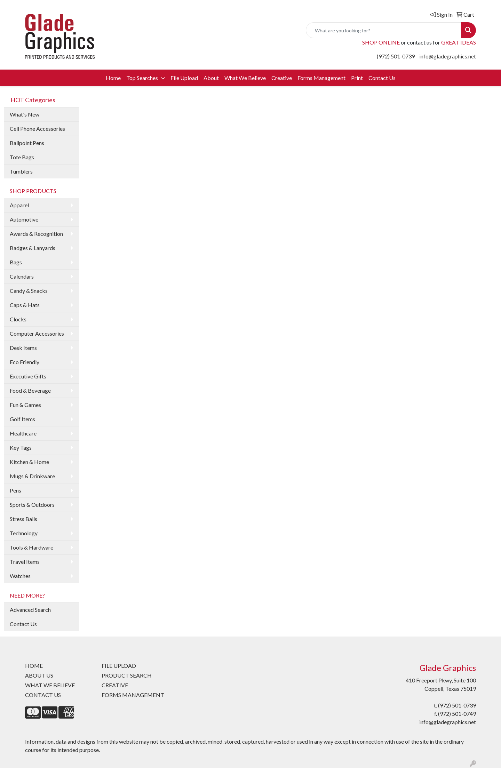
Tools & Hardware (31, 547)
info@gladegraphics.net (447, 56)
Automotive (24, 219)
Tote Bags (22, 157)
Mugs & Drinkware (32, 476)
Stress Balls (23, 518)
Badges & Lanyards (32, 248)
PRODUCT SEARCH (127, 675)
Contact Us (382, 77)
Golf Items (22, 419)
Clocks (18, 319)
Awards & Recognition (36, 233)
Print (357, 77)
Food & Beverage (30, 390)
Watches (20, 576)
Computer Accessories (37, 333)
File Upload (184, 77)
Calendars (22, 276)
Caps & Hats (25, 305)
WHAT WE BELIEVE (50, 685)
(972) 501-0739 (396, 56)
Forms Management (321, 77)
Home (113, 77)
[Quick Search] (383, 30)
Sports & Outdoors (32, 504)
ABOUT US (39, 675)
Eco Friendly (24, 362)
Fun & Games (25, 404)
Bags (16, 262)
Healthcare (23, 433)
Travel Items (25, 561)
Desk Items (23, 347)
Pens (15, 490)
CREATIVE (115, 685)
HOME (34, 665)
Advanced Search (30, 609)
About (211, 77)
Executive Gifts (28, 376)
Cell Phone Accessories (37, 128)
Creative (281, 77)
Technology (24, 533)
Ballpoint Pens (27, 142)
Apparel (19, 205)
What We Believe (245, 77)
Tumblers (21, 171)
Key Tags (21, 447)
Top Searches (142, 77)
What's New (24, 114)
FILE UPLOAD (119, 665)
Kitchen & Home (29, 461)
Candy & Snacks (29, 290)
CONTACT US (43, 694)
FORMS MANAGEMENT (133, 694)
